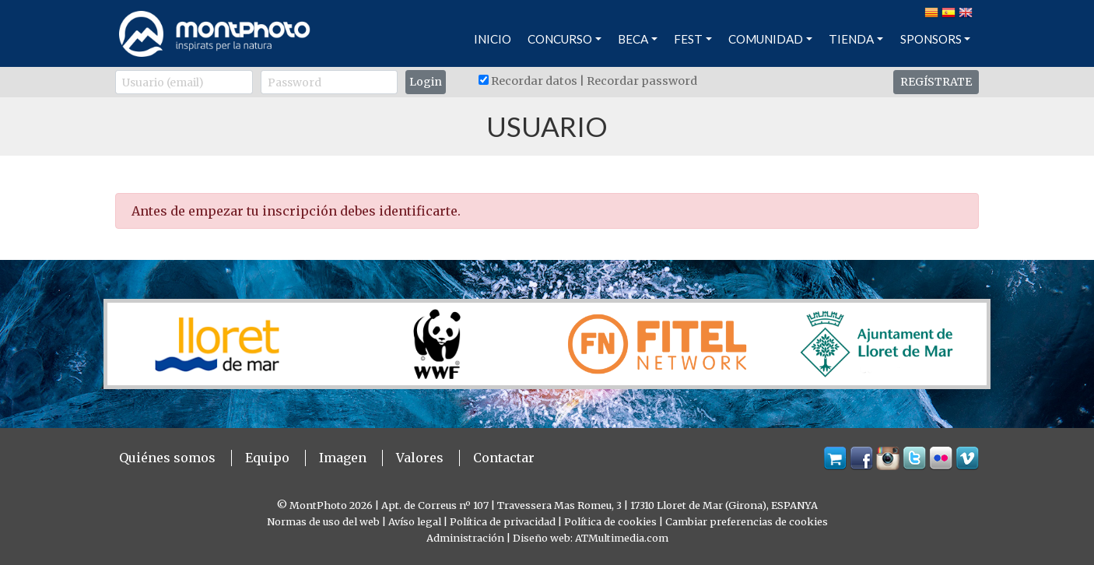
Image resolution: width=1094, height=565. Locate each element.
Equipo (267, 457)
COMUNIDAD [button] (765, 39)
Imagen (342, 457)
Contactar (504, 457)
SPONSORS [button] (931, 39)
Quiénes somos (167, 457)
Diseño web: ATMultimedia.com (590, 538)
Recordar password (642, 81)
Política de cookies (610, 521)
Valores (420, 457)
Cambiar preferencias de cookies (746, 521)
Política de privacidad (503, 521)
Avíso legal (414, 521)
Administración (465, 538)
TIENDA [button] (851, 39)
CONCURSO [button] (560, 39)
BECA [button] (633, 39)
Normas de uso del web (323, 521)
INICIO (492, 39)
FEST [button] (688, 39)
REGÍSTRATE (936, 82)
